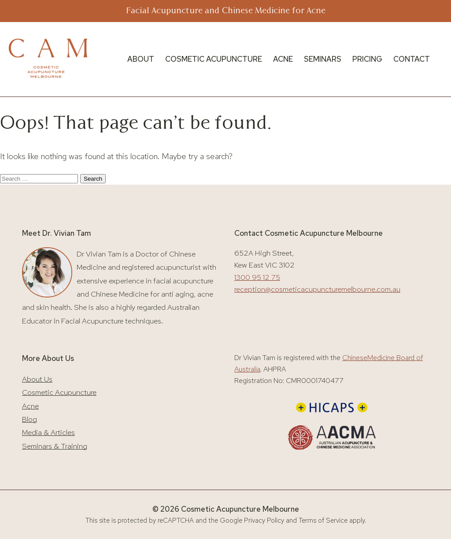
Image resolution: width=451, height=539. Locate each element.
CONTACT (411, 59)
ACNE (283, 59)
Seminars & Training (54, 446)
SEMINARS (322, 59)
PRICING (367, 59)
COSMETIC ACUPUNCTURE (213, 59)
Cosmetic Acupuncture (59, 392)
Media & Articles (48, 432)
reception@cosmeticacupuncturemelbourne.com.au (317, 289)
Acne (30, 406)
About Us (37, 379)
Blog (29, 419)
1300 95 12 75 (257, 277)
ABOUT (140, 59)
